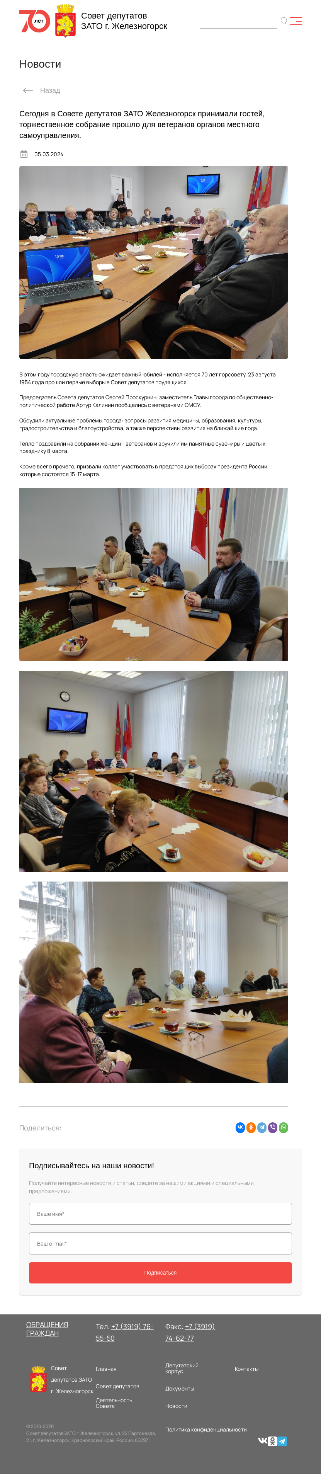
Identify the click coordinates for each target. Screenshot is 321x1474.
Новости (176, 1406)
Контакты (246, 1369)
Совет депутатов (117, 1386)
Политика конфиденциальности (206, 1429)
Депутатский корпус (182, 1368)
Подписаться (160, 1273)
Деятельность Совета (114, 1403)
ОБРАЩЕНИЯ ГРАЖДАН (47, 1329)
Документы (179, 1388)
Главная (106, 1369)
